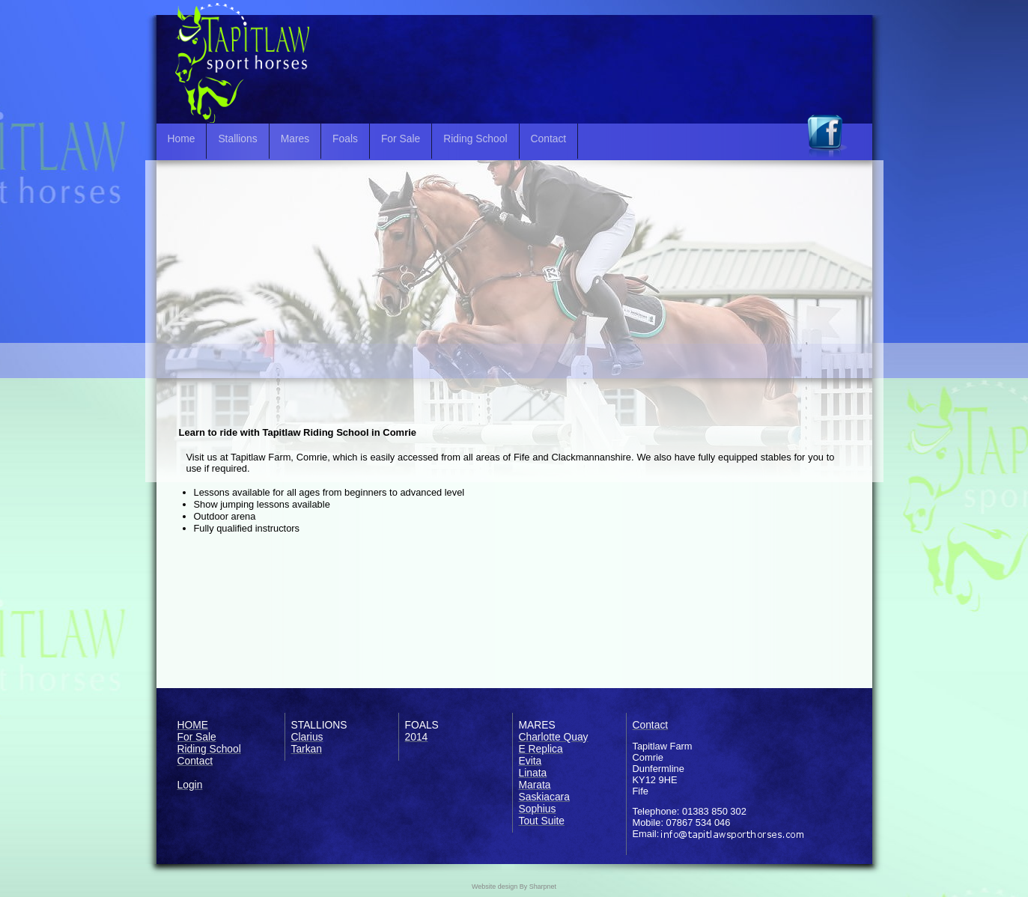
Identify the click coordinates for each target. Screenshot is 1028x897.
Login (190, 785)
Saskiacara (544, 797)
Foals (345, 139)
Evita (530, 761)
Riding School (475, 139)
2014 (416, 737)
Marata (535, 785)
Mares (295, 139)
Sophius (537, 809)
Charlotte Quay (553, 737)
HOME (193, 725)
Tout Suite (542, 821)
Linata (533, 773)
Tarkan (307, 749)
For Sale (400, 139)
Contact (549, 139)
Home (181, 139)
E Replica (541, 749)
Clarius (307, 737)
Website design (494, 886)
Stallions (237, 139)
